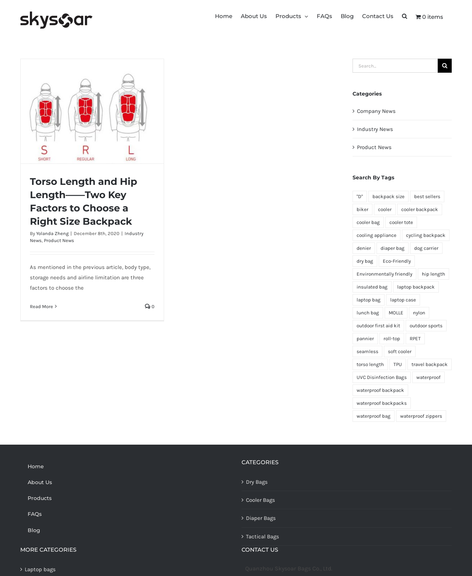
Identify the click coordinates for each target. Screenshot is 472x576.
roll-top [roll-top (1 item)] (392, 338)
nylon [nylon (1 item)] (419, 312)
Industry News (375, 129)
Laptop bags (40, 569)
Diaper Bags (261, 518)
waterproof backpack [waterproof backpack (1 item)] (380, 390)
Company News (376, 111)
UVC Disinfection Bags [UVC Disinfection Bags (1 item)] (382, 377)
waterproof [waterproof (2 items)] (428, 377)
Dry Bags (257, 482)
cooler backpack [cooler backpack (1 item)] (419, 209)
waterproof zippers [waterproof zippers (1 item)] (421, 416)
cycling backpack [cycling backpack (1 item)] (425, 235)
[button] (404, 15)
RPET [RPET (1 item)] (415, 338)
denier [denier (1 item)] (364, 248)
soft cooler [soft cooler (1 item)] (400, 351)
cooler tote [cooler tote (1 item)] (401, 222)
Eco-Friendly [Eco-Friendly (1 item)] (397, 261)
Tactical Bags (262, 536)
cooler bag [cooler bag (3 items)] (368, 222)
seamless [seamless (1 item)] (367, 351)
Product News (59, 240)
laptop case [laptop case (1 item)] (403, 300)
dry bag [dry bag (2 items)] (365, 261)
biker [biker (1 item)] (362, 209)
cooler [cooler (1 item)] (385, 209)
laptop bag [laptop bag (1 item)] (369, 300)
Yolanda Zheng (52, 233)
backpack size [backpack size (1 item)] (388, 196)
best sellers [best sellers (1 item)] (427, 196)
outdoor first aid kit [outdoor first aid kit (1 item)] (378, 325)
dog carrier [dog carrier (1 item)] (426, 248)
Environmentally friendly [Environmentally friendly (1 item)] (384, 274)
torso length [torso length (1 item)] (370, 364)
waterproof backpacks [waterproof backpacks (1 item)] (382, 403)
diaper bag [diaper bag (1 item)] (393, 248)
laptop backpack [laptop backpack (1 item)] (416, 287)
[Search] (445, 66)
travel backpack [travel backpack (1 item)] (430, 364)
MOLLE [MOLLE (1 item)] (396, 312)
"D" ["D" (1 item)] (360, 196)
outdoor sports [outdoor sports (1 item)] (426, 325)
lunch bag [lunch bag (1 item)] (368, 312)
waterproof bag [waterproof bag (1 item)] (374, 416)
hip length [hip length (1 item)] (433, 274)
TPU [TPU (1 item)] (397, 364)
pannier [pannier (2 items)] (365, 338)
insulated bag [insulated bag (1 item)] (372, 287)
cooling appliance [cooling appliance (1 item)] (376, 235)
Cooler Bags (260, 500)
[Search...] (395, 66)
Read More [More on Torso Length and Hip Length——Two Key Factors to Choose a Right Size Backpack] (41, 306)
